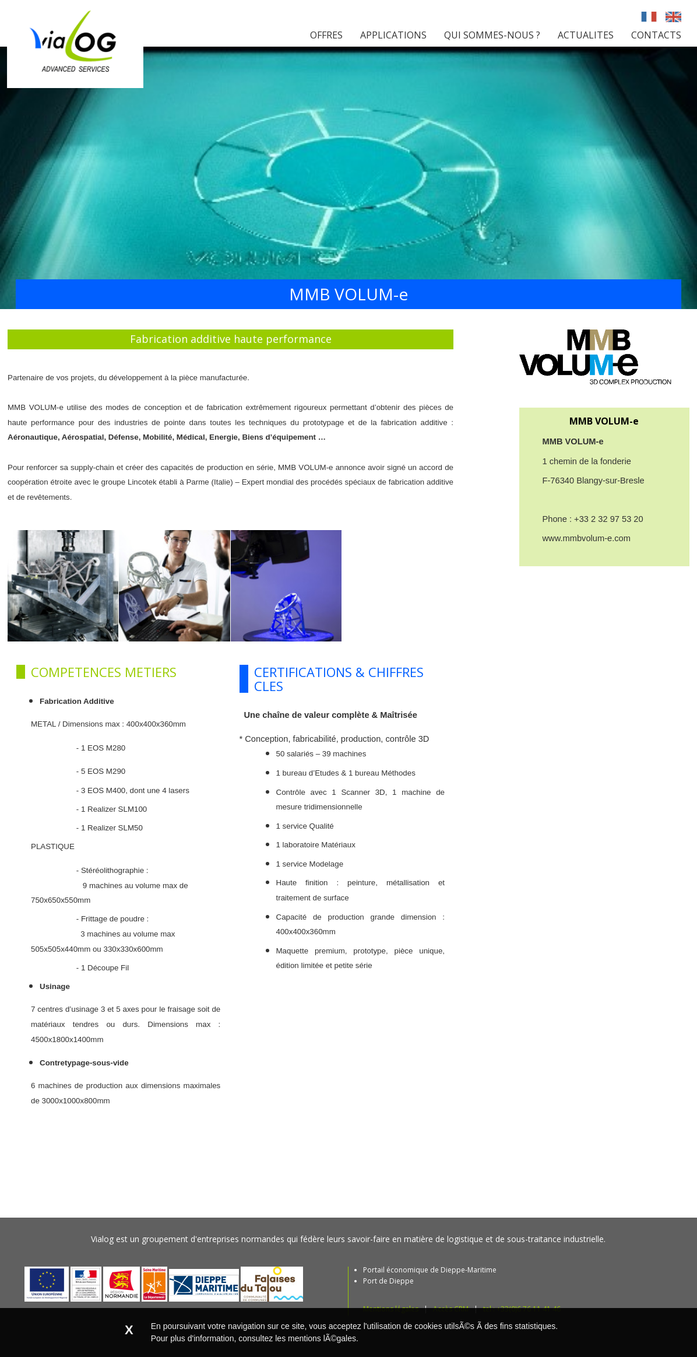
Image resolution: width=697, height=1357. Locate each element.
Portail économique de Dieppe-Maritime (430, 1270)
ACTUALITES (586, 35)
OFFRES (326, 35)
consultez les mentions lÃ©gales (297, 1338)
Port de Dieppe (388, 1281)
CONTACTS (656, 35)
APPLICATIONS (393, 35)
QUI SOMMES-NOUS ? (492, 35)
